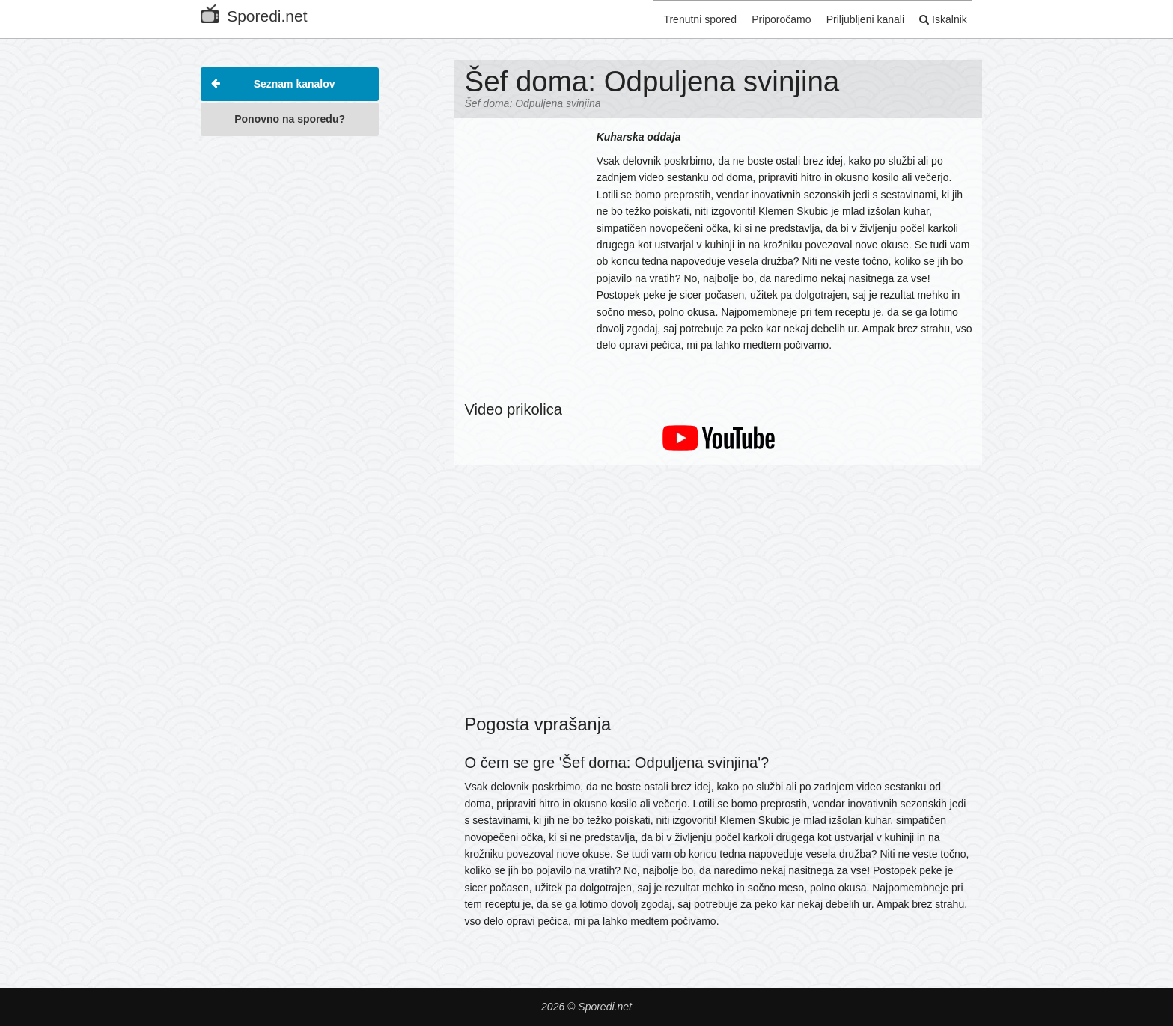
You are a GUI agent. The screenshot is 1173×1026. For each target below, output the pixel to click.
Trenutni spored (682, 17)
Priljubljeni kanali (856, 17)
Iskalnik (939, 17)
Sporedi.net (254, 13)
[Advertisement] (290, 369)
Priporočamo (767, 17)
